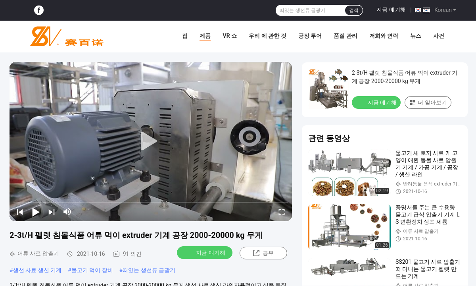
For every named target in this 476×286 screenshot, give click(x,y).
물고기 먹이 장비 (92, 270)
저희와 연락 (383, 36)
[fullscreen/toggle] (282, 212)
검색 (354, 10)
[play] (151, 141)
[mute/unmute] (67, 212)
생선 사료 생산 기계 (37, 270)
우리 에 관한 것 (267, 36)
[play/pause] (36, 212)
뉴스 (415, 36)
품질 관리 (345, 36)
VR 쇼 (230, 36)
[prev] (20, 212)
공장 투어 (310, 36)
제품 (205, 36)
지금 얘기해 (390, 9)
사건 (438, 36)
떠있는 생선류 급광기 (149, 270)
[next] (52, 212)
